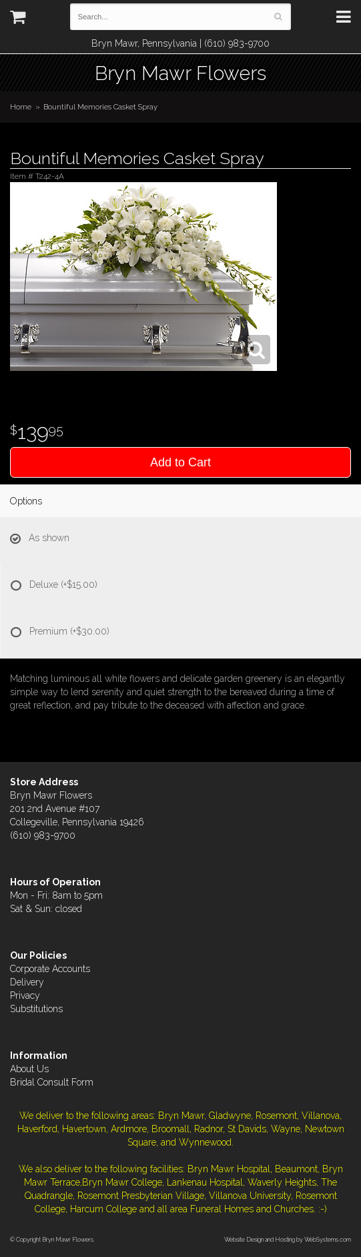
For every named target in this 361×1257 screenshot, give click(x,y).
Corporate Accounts (50, 968)
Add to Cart (180, 462)
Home (20, 106)
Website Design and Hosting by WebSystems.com (287, 1239)
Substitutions (36, 1008)
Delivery (27, 982)
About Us (29, 1069)
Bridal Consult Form (51, 1082)
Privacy (25, 995)
